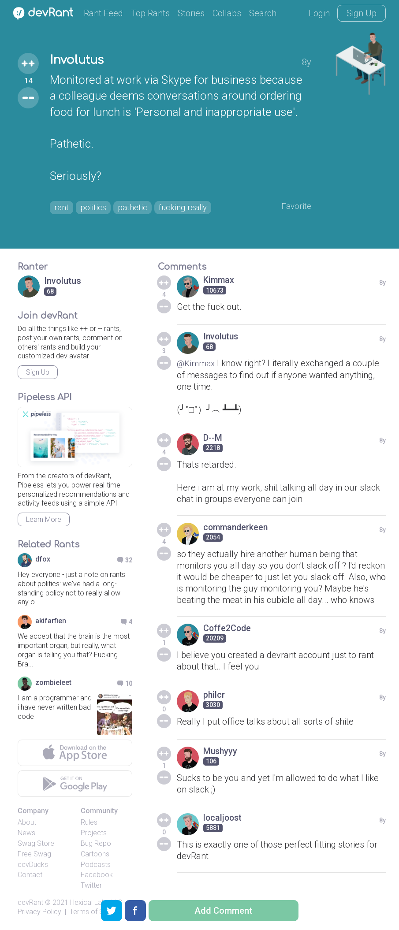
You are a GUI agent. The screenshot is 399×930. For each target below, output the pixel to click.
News (26, 833)
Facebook (97, 874)
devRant (30, 902)
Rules (89, 822)
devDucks (33, 864)
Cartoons (95, 854)
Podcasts (96, 864)
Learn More (43, 519)
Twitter (91, 885)
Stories (191, 13)
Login (319, 13)
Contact (30, 874)
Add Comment (223, 910)
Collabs (227, 13)
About (27, 822)
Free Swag (34, 854)
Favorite (295, 206)
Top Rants (150, 13)
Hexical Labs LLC (96, 902)
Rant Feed (103, 13)
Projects (94, 833)
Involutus (79, 60)
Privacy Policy (39, 912)
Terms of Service (96, 912)
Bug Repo (96, 843)
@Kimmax (197, 363)
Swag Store (36, 843)
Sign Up (362, 13)
